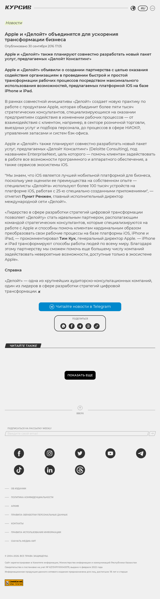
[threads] (80, 470)
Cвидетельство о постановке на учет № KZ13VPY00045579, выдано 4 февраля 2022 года (53, 567)
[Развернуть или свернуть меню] (152, 8)
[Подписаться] (152, 433)
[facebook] (19, 453)
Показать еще (80, 375)
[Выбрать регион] (133, 8)
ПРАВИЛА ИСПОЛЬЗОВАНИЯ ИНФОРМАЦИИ (36, 532)
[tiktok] (19, 470)
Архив (15, 506)
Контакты (17, 523)
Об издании (18, 488)
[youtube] (110, 453)
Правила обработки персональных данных (39, 515)
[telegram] (141, 453)
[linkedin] (49, 470)
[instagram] (50, 453)
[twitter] (80, 453)
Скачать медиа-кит (23, 541)
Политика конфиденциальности (32, 497)
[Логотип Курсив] (18, 7)
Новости (13, 23)
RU (143, 8)
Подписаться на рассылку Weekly (30, 428)
